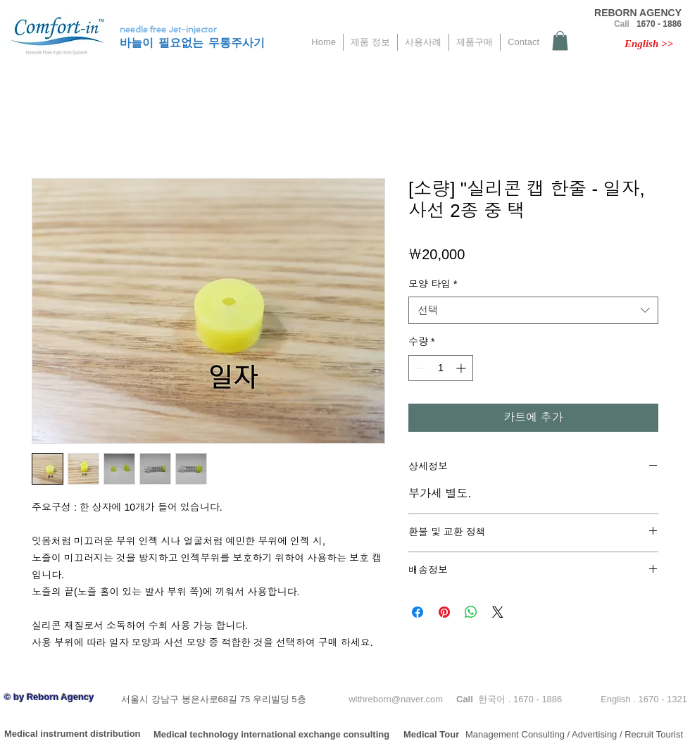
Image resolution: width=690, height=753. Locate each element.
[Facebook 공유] (417, 612)
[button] (560, 40)
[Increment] (462, 368)
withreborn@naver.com (396, 699)
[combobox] (533, 310)
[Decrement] (419, 368)
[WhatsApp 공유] (471, 612)
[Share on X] (497, 612)
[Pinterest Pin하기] (444, 612)
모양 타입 (432, 284)
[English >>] (649, 43)
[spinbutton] (440, 368)
